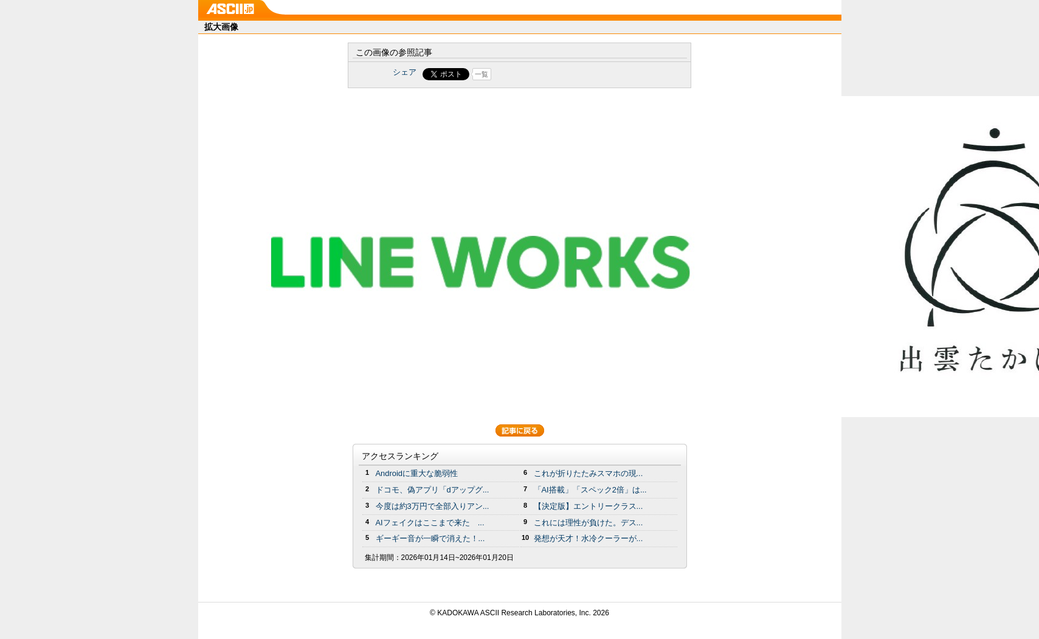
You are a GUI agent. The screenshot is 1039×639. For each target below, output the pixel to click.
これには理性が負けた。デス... (588, 522)
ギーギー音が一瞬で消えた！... (430, 538)
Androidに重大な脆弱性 (417, 473)
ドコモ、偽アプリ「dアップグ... (432, 489)
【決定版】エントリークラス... (588, 506)
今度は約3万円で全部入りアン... (432, 506)
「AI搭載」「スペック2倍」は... (590, 489)
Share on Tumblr (564, 74)
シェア (404, 72)
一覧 (481, 74)
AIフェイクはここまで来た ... (430, 522)
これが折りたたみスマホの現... (588, 473)
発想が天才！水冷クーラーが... (588, 538)
